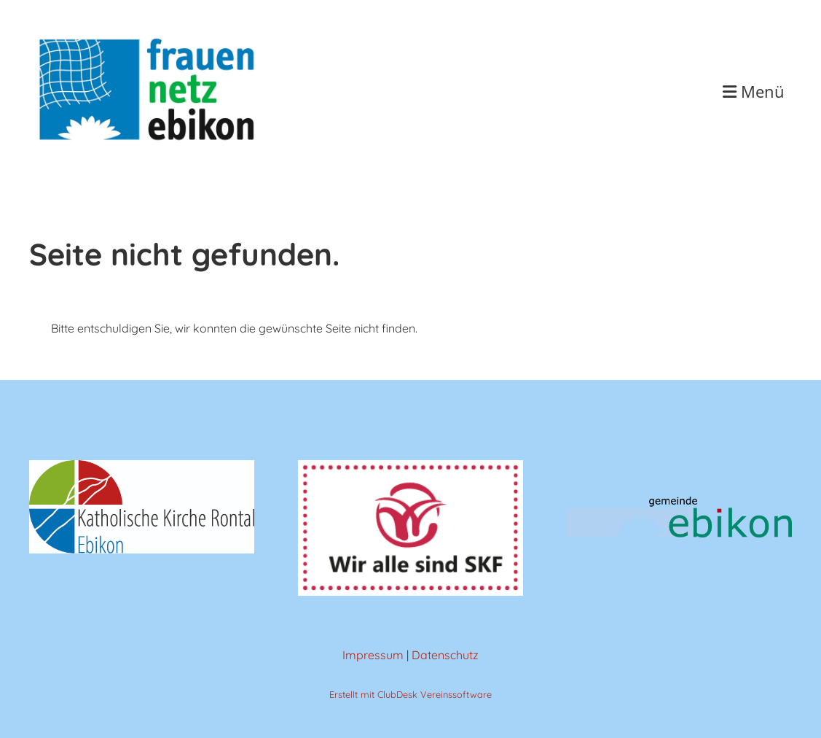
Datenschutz (445, 655)
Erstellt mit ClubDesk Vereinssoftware (410, 694)
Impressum (373, 655)
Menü (754, 91)
